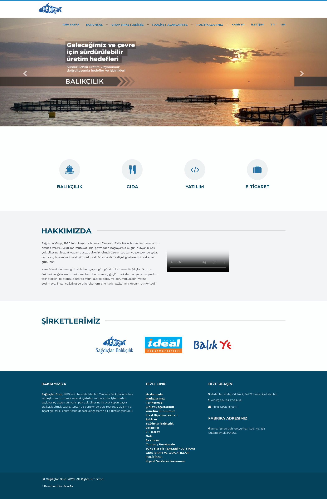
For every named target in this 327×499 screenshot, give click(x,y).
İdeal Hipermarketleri (161, 415)
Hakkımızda (154, 394)
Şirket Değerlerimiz (160, 406)
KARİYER (238, 24)
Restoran (152, 440)
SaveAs (68, 486)
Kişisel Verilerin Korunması (165, 461)
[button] (24, 72)
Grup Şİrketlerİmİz (127, 24)
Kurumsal (94, 24)
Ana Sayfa (71, 24)
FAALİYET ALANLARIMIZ (170, 24)
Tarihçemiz (154, 402)
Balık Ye (151, 419)
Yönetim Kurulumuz (160, 411)
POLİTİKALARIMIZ (209, 24)
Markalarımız (155, 398)
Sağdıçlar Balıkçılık (160, 423)
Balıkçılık (152, 427)
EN (283, 24)
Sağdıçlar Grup (52, 394)
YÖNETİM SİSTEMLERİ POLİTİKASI (170, 448)
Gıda (149, 436)
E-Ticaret (153, 431)
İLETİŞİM (257, 24)
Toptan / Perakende (160, 444)
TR (272, 24)
